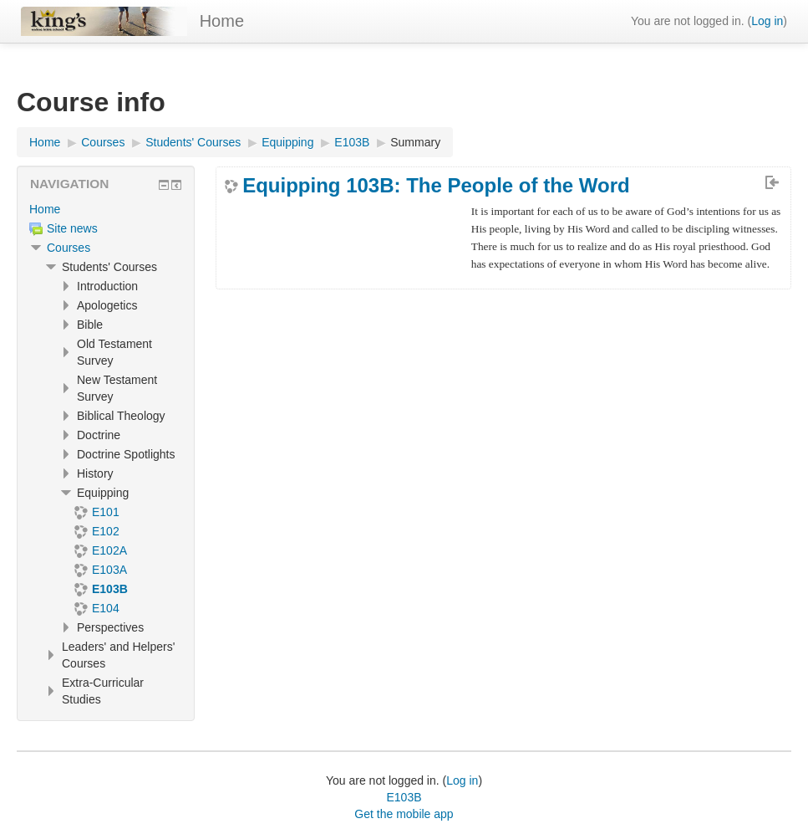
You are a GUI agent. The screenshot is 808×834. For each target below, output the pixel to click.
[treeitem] (105, 209)
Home (222, 21)
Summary (415, 142)
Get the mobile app (403, 814)
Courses (68, 247)
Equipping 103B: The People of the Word (436, 186)
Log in (767, 21)
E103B (403, 797)
